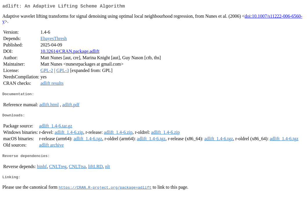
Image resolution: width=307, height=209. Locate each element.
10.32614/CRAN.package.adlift (69, 52)
